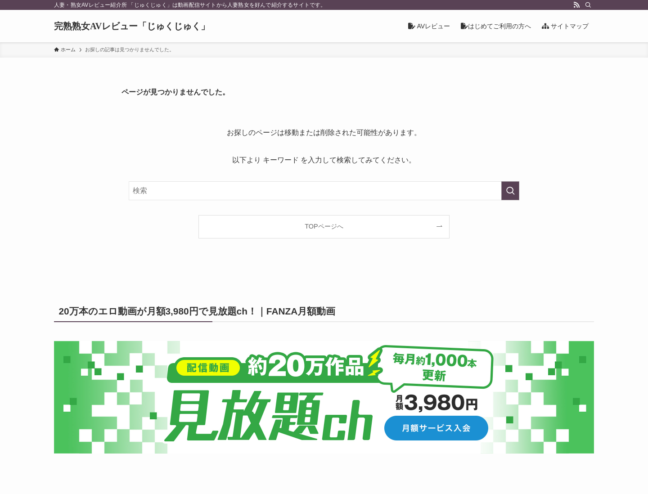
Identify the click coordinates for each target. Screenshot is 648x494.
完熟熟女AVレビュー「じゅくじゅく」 (132, 26)
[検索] (588, 5)
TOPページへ (324, 226)
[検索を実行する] (510, 190)
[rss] (576, 5)
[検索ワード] (324, 190)
